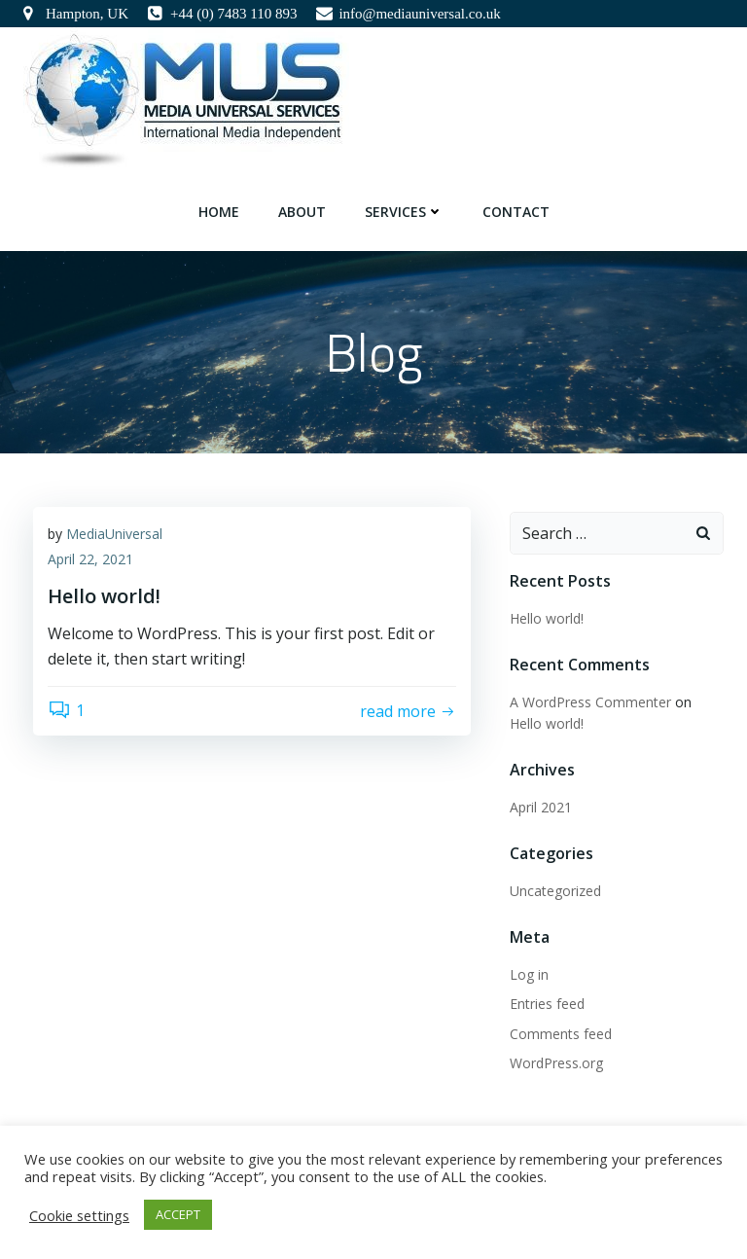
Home (218, 211)
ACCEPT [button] (178, 1214)
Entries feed (547, 1003)
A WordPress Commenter (590, 702)
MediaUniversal (114, 533)
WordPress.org (556, 1063)
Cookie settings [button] (79, 1215)
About (302, 211)
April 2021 (541, 807)
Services (404, 211)
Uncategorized (555, 890)
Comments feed (561, 1034)
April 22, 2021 (90, 559)
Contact (516, 211)
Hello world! (547, 618)
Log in (529, 974)
